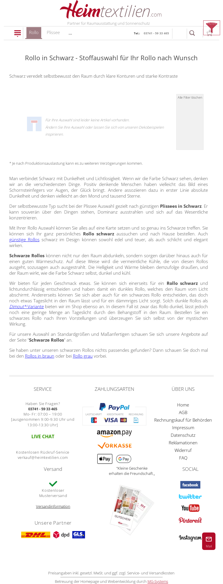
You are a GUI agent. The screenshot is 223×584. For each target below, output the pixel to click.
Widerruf (183, 450)
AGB (183, 412)
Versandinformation (53, 506)
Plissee (53, 32)
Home (183, 405)
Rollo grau (83, 356)
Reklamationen (183, 442)
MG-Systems (158, 581)
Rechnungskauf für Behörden (183, 420)
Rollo (33, 34)
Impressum (183, 427)
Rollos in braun (39, 356)
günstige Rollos (24, 239)
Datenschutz (183, 435)
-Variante (26, 306)
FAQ (183, 458)
